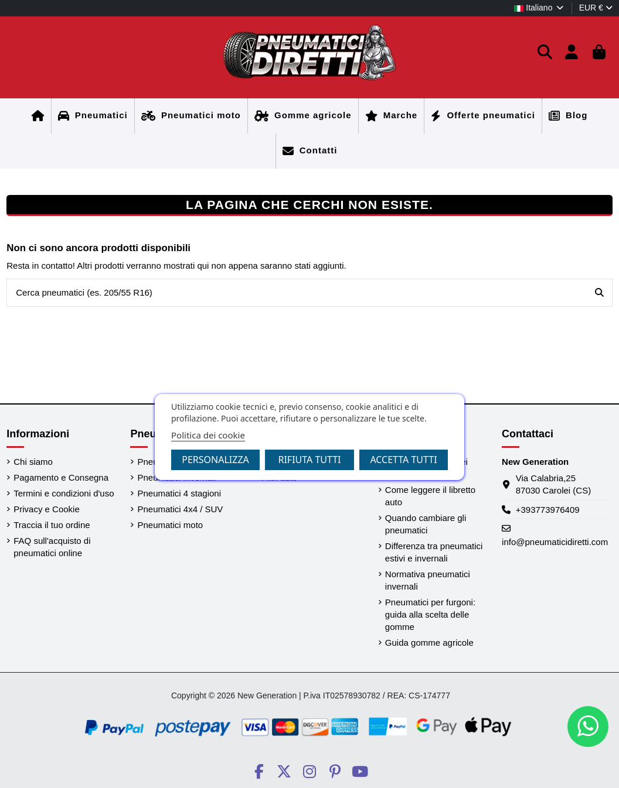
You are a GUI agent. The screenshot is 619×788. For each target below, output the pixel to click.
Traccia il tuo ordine (51, 525)
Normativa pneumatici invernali (427, 580)
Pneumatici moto (170, 525)
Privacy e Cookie (46, 509)
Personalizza (215, 459)
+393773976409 (548, 510)
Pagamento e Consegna (60, 477)
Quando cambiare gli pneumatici (425, 524)
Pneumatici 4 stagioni (179, 493)
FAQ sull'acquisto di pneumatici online (51, 547)
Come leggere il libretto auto (430, 496)
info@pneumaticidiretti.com (555, 542)
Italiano (539, 7)
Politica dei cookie (208, 435)
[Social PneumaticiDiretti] (259, 771)
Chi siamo (33, 462)
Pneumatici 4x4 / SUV (180, 509)
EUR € (596, 7)
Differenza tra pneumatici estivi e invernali (433, 552)
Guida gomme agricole (429, 642)
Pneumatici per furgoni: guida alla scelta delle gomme (430, 614)
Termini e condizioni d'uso (63, 493)
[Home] (38, 115)
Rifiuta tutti (309, 459)
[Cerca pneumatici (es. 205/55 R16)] (599, 293)
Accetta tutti (403, 459)
